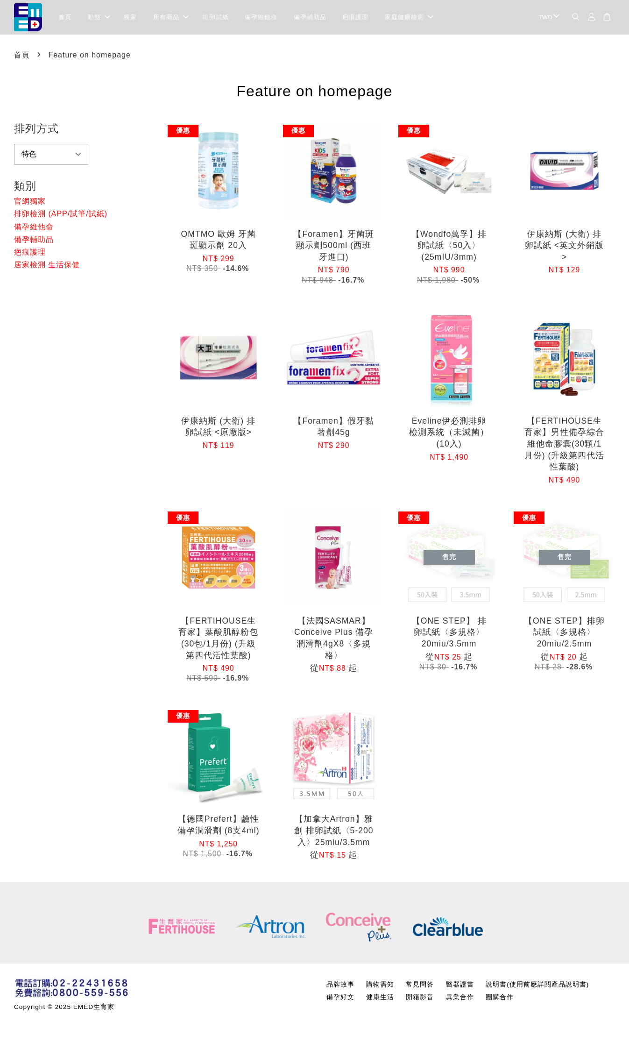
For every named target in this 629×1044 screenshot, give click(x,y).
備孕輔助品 (310, 18)
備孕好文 (340, 999)
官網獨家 (30, 204)
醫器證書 (460, 987)
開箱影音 (420, 999)
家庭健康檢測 (409, 18)
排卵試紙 (216, 18)
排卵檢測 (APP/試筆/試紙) (60, 216)
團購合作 (500, 999)
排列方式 (36, 131)
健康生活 (380, 999)
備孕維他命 (261, 18)
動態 (99, 18)
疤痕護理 (355, 18)
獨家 (130, 18)
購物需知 (380, 987)
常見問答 (420, 987)
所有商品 (171, 18)
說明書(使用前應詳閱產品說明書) (537, 987)
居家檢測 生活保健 (47, 267)
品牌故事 (340, 987)
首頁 (64, 18)
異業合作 (460, 999)
